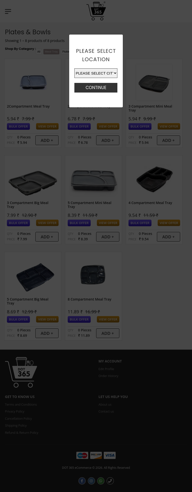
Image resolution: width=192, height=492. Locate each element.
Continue (95, 88)
